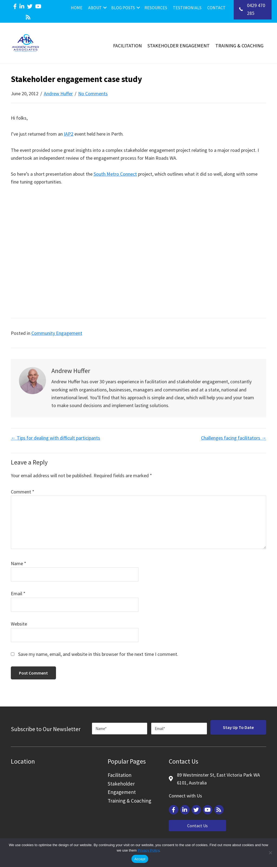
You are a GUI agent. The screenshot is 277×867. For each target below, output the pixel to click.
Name (18, 563)
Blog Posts (123, 7)
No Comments (93, 93)
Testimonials (187, 7)
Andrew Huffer (58, 93)
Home (77, 7)
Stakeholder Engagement (178, 45)
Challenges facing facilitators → (233, 438)
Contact (216, 7)
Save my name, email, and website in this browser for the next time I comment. (98, 654)
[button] (105, 7)
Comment (22, 492)
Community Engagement (56, 333)
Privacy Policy (148, 850)
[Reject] (270, 852)
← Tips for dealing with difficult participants (55, 438)
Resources (155, 7)
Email (18, 593)
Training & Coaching (239, 45)
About (95, 7)
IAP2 (68, 134)
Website (19, 624)
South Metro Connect (115, 174)
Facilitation (127, 45)
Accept (139, 859)
